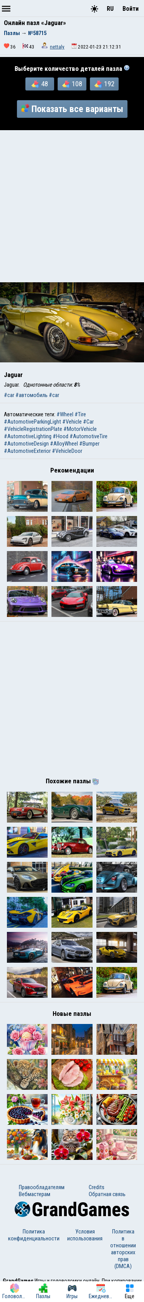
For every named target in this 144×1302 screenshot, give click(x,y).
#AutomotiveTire (89, 436)
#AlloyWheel (64, 443)
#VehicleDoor (67, 450)
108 (72, 84)
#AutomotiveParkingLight (32, 421)
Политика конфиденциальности (34, 1235)
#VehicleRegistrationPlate (33, 429)
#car (9, 395)
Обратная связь (107, 1194)
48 (39, 84)
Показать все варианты (72, 109)
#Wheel (64, 414)
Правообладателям (42, 1187)
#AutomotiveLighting (27, 436)
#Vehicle (72, 421)
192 (104, 84)
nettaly (57, 47)
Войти (130, 8)
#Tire (80, 414)
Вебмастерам (34, 1194)
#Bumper (89, 443)
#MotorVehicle (80, 429)
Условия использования (85, 1235)
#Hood (60, 436)
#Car (88, 421)
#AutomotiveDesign (26, 443)
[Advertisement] (72, 206)
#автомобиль (31, 395)
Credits (96, 1187)
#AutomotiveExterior (27, 450)
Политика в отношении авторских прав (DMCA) (123, 1249)
